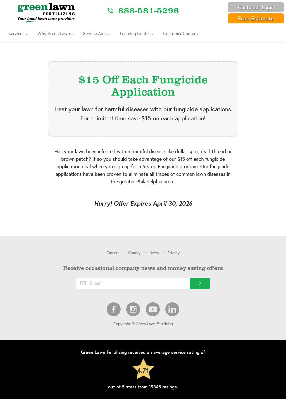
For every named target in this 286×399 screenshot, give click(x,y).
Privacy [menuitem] (174, 252)
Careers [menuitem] (112, 252)
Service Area (95, 33)
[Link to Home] (46, 12)
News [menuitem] (154, 252)
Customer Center (179, 33)
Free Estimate (256, 18)
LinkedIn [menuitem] (172, 309)
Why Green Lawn (53, 33)
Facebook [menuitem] (114, 309)
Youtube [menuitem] (153, 309)
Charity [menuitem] (134, 252)
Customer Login (256, 7)
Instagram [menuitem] (133, 309)
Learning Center (135, 33)
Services (16, 33)
